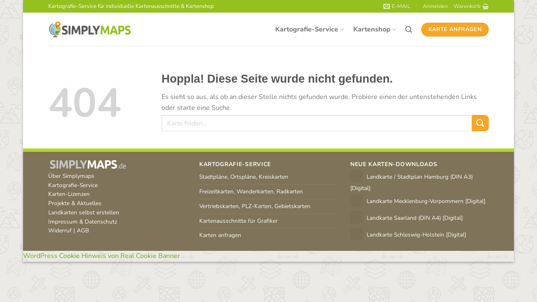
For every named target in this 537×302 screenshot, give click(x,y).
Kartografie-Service (309, 29)
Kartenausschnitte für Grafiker (238, 221)
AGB (83, 230)
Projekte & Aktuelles (75, 203)
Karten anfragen (220, 235)
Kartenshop (374, 29)
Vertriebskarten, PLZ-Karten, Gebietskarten (254, 206)
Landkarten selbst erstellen (83, 212)
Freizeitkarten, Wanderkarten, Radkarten (251, 191)
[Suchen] (408, 29)
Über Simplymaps (71, 176)
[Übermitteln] (480, 123)
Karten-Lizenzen (69, 194)
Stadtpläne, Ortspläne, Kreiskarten (243, 177)
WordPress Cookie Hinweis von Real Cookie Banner (101, 255)
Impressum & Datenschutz (82, 222)
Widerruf (60, 230)
